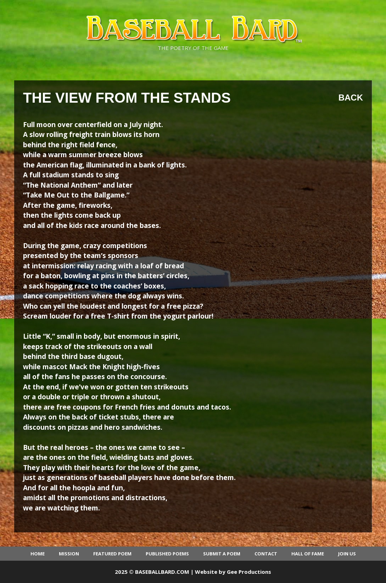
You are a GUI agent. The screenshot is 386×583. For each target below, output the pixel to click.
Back (351, 97)
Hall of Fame (307, 553)
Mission (69, 553)
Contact (265, 553)
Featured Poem (112, 553)
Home (37, 553)
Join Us (347, 553)
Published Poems (167, 553)
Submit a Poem (221, 553)
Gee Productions (249, 571)
